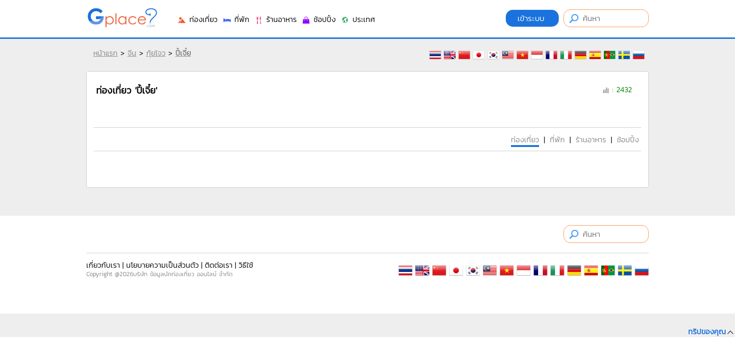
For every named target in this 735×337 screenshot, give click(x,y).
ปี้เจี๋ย (183, 53)
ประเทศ (357, 19)
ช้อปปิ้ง (318, 19)
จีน (132, 53)
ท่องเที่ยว (197, 19)
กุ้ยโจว (155, 53)
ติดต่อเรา (218, 265)
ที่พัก (235, 19)
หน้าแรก (105, 53)
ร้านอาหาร (275, 19)
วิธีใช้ (246, 265)
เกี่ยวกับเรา (103, 265)
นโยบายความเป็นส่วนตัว (162, 265)
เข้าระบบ (532, 18)
